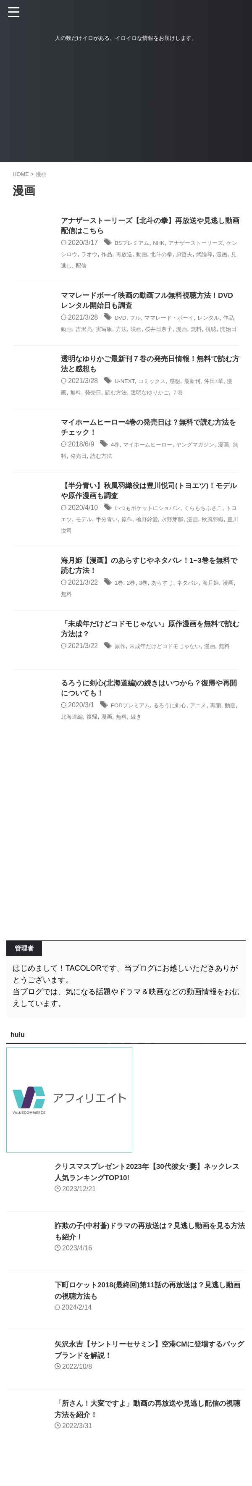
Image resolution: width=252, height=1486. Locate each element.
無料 (78, 341)
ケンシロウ (88, 255)
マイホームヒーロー (155, 458)
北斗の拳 (204, 255)
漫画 (102, 266)
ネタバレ (201, 598)
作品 (139, 255)
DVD (122, 319)
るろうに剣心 (183, 726)
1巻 (120, 598)
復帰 (126, 737)
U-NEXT (127, 394)
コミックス (159, 394)
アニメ (217, 726)
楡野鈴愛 (186, 534)
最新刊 (207, 394)
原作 (163, 534)
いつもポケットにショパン (155, 523)
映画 (177, 330)
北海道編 (102, 737)
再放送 (160, 255)
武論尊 (81, 266)
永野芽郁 (217, 534)
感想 (187, 394)
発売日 (116, 405)
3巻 (148, 598)
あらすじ (170, 598)
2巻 (134, 598)
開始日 (116, 341)
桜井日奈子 (204, 330)
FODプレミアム (135, 726)
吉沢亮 (116, 330)
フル (139, 319)
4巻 (116, 458)
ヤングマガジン (212, 458)
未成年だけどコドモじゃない (175, 662)
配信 (143, 266)
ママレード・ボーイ (180, 319)
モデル (112, 534)
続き (177, 737)
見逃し (123, 266)
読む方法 (143, 405)
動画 (180, 255)
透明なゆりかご (183, 405)
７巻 (217, 405)
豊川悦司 (122, 545)
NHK (168, 244)
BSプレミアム (136, 244)
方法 (160, 330)
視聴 (95, 341)
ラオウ (119, 255)
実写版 (140, 330)
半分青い (139, 534)
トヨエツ (84, 534)
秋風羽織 (91, 545)
